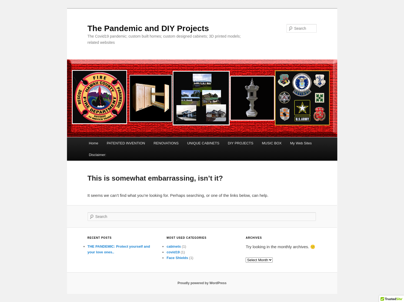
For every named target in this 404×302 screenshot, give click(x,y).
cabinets (173, 246)
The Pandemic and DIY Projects (148, 28)
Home (93, 143)
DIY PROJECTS (240, 143)
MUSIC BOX (272, 143)
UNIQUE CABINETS (203, 143)
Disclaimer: (97, 155)
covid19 (172, 252)
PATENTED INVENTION (126, 143)
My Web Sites (301, 143)
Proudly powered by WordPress (202, 283)
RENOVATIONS (166, 143)
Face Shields (177, 258)
